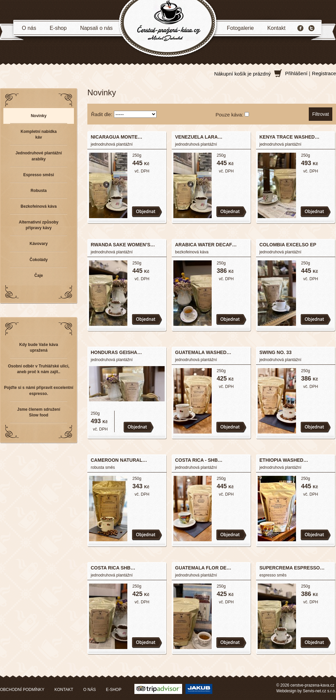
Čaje (38, 275)
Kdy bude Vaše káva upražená (38, 347)
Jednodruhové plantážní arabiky (38, 156)
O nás (29, 28)
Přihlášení (296, 73)
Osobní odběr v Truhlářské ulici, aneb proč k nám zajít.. (39, 369)
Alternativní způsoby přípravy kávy (38, 225)
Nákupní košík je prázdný (242, 74)
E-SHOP (113, 689)
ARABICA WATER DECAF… (206, 244)
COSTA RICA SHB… (113, 567)
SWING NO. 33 (275, 352)
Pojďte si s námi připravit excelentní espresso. (38, 390)
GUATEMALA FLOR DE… (203, 567)
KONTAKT (63, 689)
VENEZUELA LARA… (198, 137)
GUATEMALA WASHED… (203, 352)
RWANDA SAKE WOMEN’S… (123, 244)
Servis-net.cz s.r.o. (319, 691)
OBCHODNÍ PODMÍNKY (22, 689)
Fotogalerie (240, 28)
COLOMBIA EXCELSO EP (287, 244)
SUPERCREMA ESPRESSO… (292, 567)
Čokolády (39, 259)
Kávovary (39, 243)
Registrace (324, 73)
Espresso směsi (38, 174)
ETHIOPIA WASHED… (283, 460)
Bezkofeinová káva (38, 206)
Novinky (39, 115)
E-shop (58, 28)
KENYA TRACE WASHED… (289, 137)
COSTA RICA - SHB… (198, 460)
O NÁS (89, 689)
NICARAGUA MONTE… (116, 137)
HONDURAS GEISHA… (116, 352)
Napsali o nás (96, 28)
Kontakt (276, 28)
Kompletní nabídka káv (38, 134)
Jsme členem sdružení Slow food (38, 412)
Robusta (39, 190)
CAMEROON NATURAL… (119, 460)
